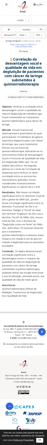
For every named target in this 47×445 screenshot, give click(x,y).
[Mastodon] (20, 387)
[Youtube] (29, 387)
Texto (22, 35)
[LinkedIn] (23, 387)
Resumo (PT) (10, 35)
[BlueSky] (18, 387)
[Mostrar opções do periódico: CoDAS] (29, 20)
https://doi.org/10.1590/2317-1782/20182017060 (23, 45)
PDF (38, 35)
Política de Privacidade (23, 440)
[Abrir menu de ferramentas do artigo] (9, 414)
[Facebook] (26, 387)
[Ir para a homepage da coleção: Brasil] (20, 7)
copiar (23, 51)
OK (39, 440)
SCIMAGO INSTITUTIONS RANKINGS (26, 97)
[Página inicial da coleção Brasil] (24, 367)
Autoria (23, 91)
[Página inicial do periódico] (8, 29)
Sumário (27, 29)
